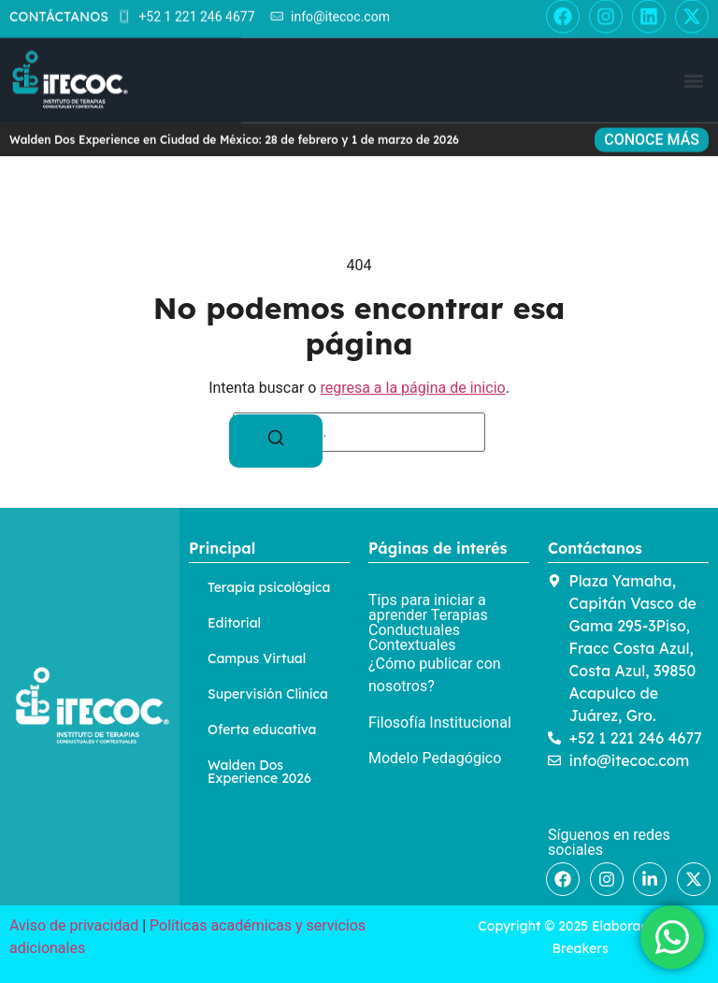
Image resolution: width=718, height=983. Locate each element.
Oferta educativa (262, 729)
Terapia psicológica (269, 587)
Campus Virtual (257, 658)
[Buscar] (276, 441)
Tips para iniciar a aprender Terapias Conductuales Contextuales (428, 622)
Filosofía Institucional (439, 722)
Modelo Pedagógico (434, 758)
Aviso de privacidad (73, 925)
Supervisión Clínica (268, 694)
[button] (693, 37)
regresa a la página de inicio (412, 388)
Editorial (234, 622)
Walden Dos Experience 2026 (259, 772)
